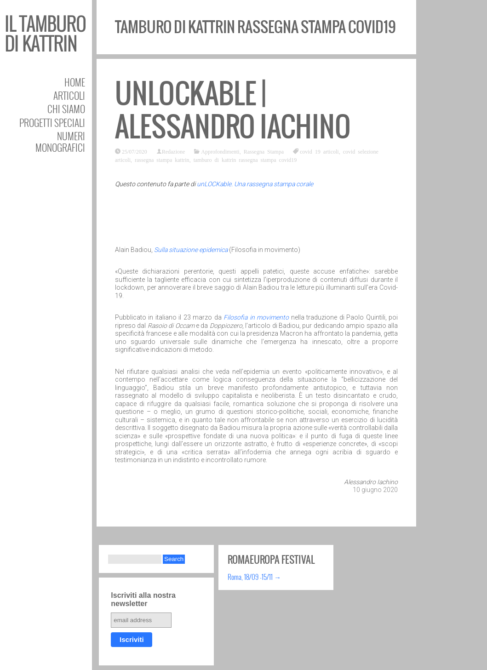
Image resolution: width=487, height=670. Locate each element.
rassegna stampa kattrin (162, 159)
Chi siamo (66, 109)
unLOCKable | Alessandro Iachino (233, 110)
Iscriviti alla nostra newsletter (143, 599)
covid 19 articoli (319, 151)
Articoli (69, 95)
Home (74, 82)
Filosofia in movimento (256, 317)
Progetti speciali (52, 122)
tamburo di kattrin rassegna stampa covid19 (245, 159)
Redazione (173, 151)
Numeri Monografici (60, 142)
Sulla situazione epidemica (191, 249)
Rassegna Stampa (264, 151)
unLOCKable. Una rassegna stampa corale (255, 184)
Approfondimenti (220, 151)
